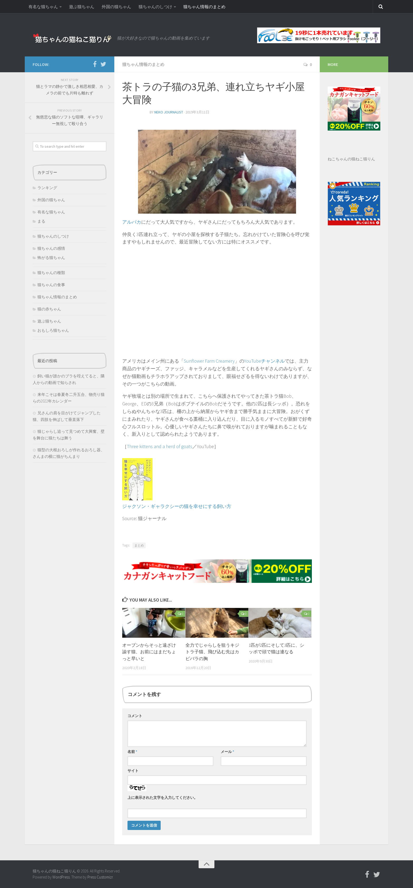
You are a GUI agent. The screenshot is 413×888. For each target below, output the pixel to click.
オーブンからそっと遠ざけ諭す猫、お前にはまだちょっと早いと (149, 651)
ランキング (47, 187)
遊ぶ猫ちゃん (81, 6)
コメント (134, 715)
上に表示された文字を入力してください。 (162, 797)
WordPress (61, 877)
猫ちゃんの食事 (51, 284)
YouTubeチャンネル (264, 361)
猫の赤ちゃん (49, 308)
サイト (133, 770)
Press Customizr (100, 877)
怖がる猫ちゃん (51, 257)
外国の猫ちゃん (116, 6)
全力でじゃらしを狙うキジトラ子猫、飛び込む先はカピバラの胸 (212, 651)
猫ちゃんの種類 (51, 272)
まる (41, 221)
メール (227, 751)
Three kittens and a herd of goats (159, 446)
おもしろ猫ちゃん (53, 330)
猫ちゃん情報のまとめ (204, 6)
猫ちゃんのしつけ (155, 6)
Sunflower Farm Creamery (209, 361)
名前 (132, 751)
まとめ (139, 545)
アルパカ (131, 222)
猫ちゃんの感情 (51, 248)
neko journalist (168, 112)
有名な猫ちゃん (43, 6)
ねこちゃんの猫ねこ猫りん (351, 158)
